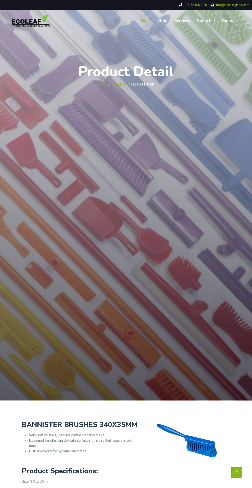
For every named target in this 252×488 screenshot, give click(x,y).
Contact (228, 20)
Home (146, 20)
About (163, 20)
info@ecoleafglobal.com (232, 5)
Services (182, 20)
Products (204, 20)
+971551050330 (195, 5)
